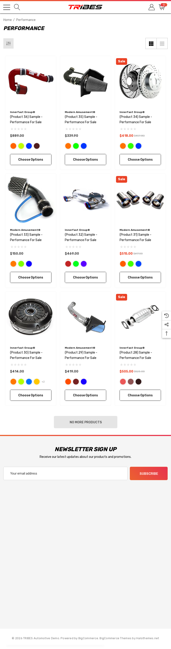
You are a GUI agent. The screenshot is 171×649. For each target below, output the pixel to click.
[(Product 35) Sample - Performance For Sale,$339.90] (85, 81)
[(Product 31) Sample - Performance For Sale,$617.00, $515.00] (140, 199)
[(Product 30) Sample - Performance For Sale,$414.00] (30, 317)
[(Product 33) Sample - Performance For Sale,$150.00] (30, 199)
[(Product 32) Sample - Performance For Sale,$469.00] (85, 199)
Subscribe (149, 474)
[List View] (162, 43)
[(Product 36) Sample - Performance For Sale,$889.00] (30, 81)
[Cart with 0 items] (161, 7)
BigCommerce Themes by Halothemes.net (129, 638)
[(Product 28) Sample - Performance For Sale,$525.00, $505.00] (140, 317)
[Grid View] (151, 43)
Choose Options (30, 160)
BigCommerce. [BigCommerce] (89, 638)
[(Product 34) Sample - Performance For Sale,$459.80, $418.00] (140, 81)
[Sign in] (151, 7)
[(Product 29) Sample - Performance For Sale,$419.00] (85, 317)
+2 (43, 381)
